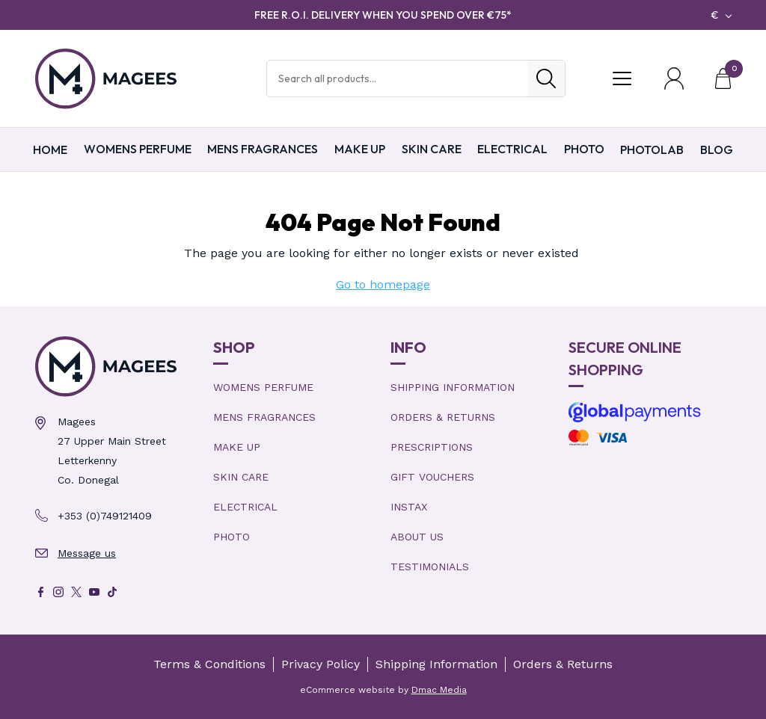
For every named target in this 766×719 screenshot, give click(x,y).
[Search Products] (397, 78)
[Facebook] (40, 592)
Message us (87, 553)
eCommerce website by (383, 690)
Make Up (359, 148)
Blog (716, 149)
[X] (76, 592)
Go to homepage (383, 284)
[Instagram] (58, 592)
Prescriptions (431, 447)
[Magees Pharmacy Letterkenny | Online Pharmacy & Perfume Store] (116, 366)
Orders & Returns (442, 417)
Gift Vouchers (432, 477)
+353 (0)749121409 (105, 516)
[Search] (546, 78)
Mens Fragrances (262, 148)
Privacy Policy (320, 664)
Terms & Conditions (209, 664)
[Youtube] (94, 592)
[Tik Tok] (112, 592)
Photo (584, 148)
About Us (417, 537)
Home (50, 149)
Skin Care (432, 148)
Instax (408, 507)
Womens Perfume (138, 148)
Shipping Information (452, 387)
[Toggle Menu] (621, 78)
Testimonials (429, 567)
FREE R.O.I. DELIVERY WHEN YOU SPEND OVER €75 (383, 15)
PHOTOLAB (652, 149)
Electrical (512, 148)
